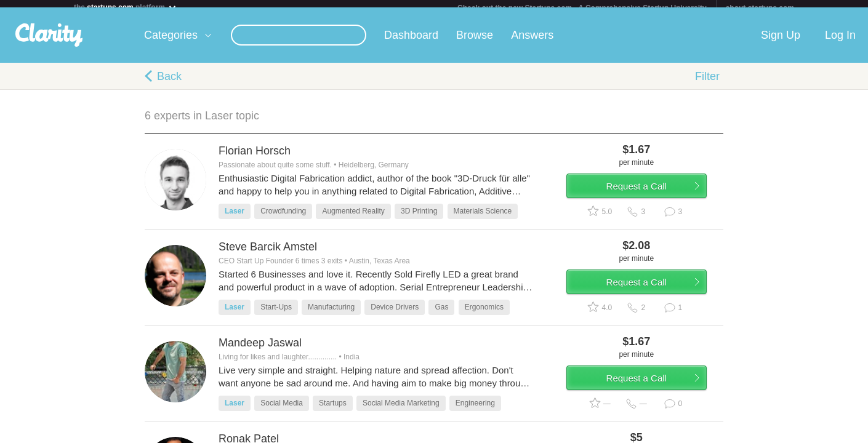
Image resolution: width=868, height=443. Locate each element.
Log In (840, 42)
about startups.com (760, 8)
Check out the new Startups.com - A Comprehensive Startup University (582, 8)
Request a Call (651, 199)
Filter (707, 84)
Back (169, 84)
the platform (125, 7)
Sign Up (780, 42)
